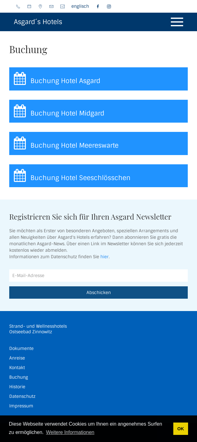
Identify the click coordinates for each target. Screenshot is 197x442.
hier (104, 256)
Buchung (18, 377)
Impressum (21, 406)
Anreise (17, 358)
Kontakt (17, 367)
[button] (177, 22)
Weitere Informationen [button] (70, 432)
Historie (17, 386)
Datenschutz (22, 396)
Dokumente (21, 348)
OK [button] (180, 428)
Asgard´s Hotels (38, 22)
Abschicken (98, 292)
